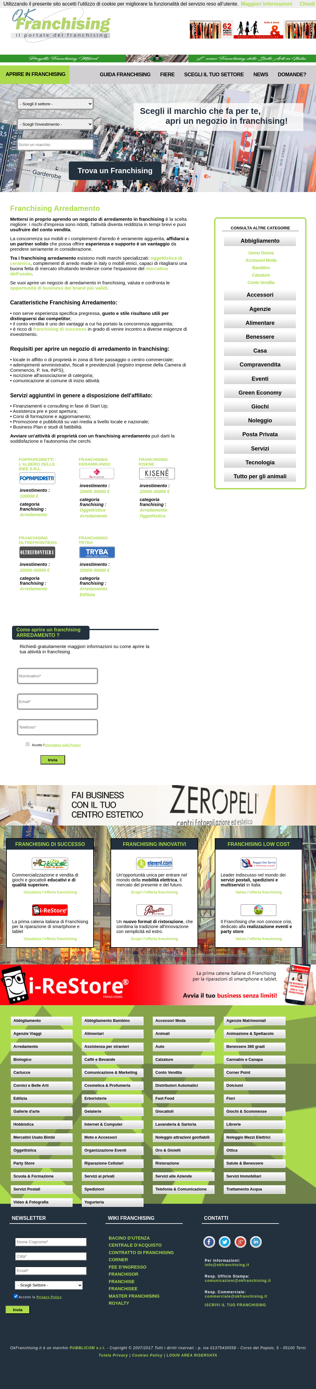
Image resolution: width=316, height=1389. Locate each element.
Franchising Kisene (153, 461)
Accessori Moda (261, 260)
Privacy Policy (49, 1297)
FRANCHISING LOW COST (258, 844)
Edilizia (87, 594)
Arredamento (34, 514)
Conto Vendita (261, 282)
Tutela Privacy (113, 1355)
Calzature (261, 275)
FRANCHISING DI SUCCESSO (50, 844)
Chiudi (307, 3)
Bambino (261, 267)
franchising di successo (59, 329)
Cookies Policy (147, 1355)
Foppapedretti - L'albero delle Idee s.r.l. (37, 464)
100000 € (29, 496)
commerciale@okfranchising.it (236, 1296)
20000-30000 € (95, 491)
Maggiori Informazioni (266, 3)
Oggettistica (92, 510)
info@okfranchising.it (227, 1265)
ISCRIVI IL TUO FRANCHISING (235, 1305)
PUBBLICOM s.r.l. (88, 1348)
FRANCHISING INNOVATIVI (154, 844)
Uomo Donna (261, 252)
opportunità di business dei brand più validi (58, 288)
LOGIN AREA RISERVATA (192, 1355)
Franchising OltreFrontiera (38, 540)
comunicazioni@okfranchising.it (238, 1280)
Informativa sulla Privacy (62, 745)
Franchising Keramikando (94, 461)
